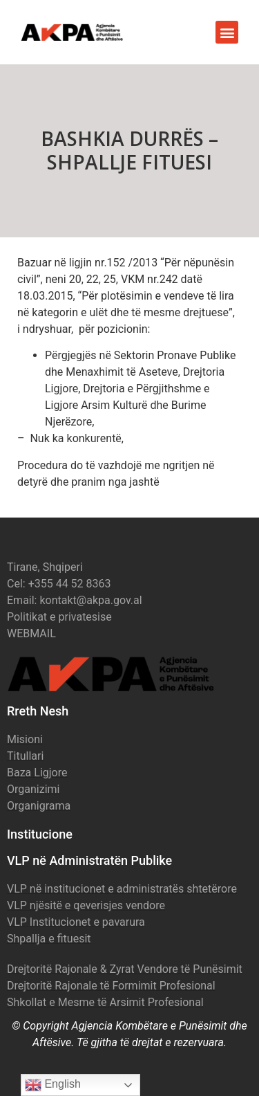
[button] (226, 32)
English (53, 1085)
